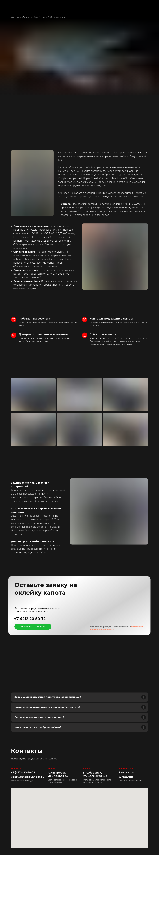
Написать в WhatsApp (34, 626)
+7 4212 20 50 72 (30, 618)
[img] (17, 626)
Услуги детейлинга (20, 17)
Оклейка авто (40, 17)
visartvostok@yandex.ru (27, 776)
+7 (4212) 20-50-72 (23, 772)
